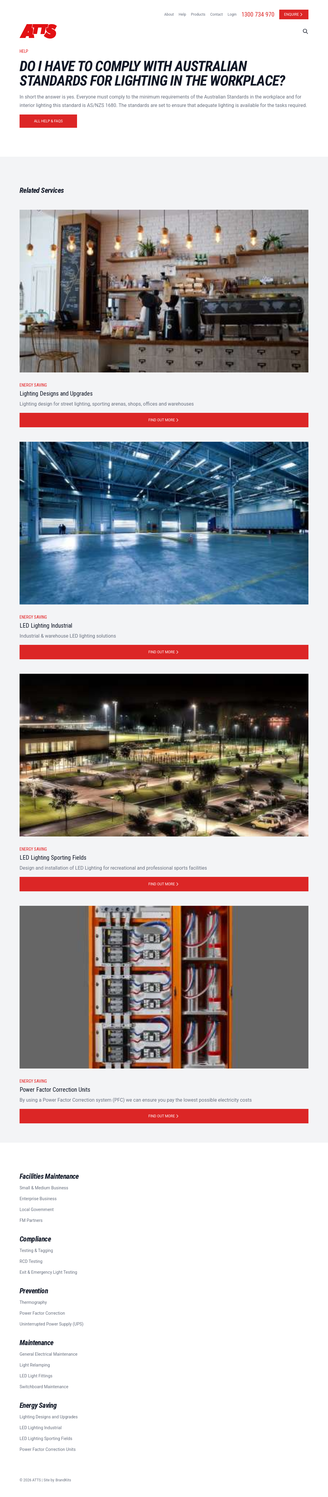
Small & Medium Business (44, 1187)
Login (232, 14)
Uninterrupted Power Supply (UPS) (51, 1324)
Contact (216, 14)
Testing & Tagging (36, 1250)
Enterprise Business (38, 1198)
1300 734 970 (257, 14)
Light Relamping (35, 1365)
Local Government (37, 1209)
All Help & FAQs (48, 121)
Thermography (33, 1302)
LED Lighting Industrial (41, 1427)
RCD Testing (31, 1261)
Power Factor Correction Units (48, 1449)
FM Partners (31, 1220)
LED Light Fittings (36, 1375)
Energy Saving (33, 385)
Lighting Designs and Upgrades (49, 1416)
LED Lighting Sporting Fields (46, 1438)
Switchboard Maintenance (44, 1386)
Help (182, 14)
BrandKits (63, 1480)
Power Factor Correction (42, 1313)
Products (198, 14)
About (169, 14)
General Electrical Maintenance (49, 1354)
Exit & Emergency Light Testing (48, 1272)
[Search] (305, 31)
